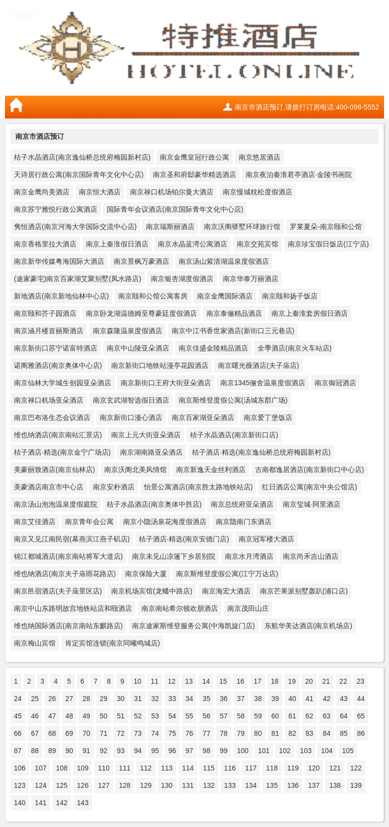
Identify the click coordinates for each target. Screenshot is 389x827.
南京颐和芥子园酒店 (45, 313)
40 (292, 699)
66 (18, 733)
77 (206, 733)
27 (69, 699)
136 (293, 785)
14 (206, 681)
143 (82, 803)
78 (224, 733)
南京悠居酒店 (259, 157)
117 (251, 768)
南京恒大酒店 (100, 192)
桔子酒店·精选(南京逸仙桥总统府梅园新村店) (261, 452)
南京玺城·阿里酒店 (311, 504)
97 (190, 751)
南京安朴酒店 (113, 487)
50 (104, 716)
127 (103, 785)
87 (18, 751)
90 (69, 751)
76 (190, 733)
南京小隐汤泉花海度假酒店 (164, 522)
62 (310, 716)
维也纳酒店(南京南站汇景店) (58, 435)
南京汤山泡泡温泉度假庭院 (55, 504)
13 (189, 681)
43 (344, 699)
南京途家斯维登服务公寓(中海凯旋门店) (193, 626)
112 (145, 768)
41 (310, 699)
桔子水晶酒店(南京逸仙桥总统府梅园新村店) (82, 157)
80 (258, 733)
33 (172, 699)
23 (361, 681)
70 (86, 733)
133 (230, 785)
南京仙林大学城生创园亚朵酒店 (62, 383)
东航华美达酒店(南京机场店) (308, 626)
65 (361, 716)
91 (86, 751)
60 (275, 716)
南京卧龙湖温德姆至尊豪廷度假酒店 (141, 313)
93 (121, 751)
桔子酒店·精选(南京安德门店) (184, 539)
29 (104, 699)
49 (86, 716)
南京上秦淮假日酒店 (117, 244)
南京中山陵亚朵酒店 (138, 348)
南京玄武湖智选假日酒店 (131, 400)
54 (172, 716)
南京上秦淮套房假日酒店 (309, 313)
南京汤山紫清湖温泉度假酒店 (224, 261)
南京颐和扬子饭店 (290, 296)
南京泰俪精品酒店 (234, 313)
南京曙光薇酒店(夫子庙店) (258, 365)
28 (86, 699)
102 (284, 751)
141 (40, 803)
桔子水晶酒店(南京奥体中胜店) (154, 504)
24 (18, 699)
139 (356, 785)
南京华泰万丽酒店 (250, 279)
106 (19, 768)
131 (188, 785)
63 (326, 716)
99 (224, 751)
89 (52, 751)
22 (343, 681)
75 (172, 733)
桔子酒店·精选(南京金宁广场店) (62, 452)
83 (310, 733)
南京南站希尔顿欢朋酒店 (179, 608)
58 (241, 716)
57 (224, 716)
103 (306, 751)
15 (223, 681)
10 (137, 681)
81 (275, 733)
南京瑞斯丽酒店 (170, 227)
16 (241, 681)
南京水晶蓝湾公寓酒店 (192, 244)
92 (104, 751)
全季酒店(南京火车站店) (294, 348)
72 (121, 733)
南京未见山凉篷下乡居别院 (173, 556)
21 (326, 681)
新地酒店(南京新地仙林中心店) (61, 296)
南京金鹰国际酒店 (225, 296)
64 (344, 716)
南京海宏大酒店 (226, 591)
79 (241, 733)
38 (258, 699)
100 (243, 751)
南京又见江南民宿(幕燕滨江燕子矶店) (72, 539)
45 (18, 716)
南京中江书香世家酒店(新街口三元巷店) (233, 331)
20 (309, 681)
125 (61, 785)
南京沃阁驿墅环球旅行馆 (242, 227)
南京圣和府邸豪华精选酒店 (194, 174)
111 (124, 768)
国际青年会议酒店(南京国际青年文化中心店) (175, 209)
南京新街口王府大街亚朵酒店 (166, 383)
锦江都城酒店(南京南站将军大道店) (68, 556)
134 (251, 785)
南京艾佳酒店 (35, 522)
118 (271, 768)
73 (138, 733)
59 (258, 716)
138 (334, 785)
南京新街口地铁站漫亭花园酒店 (159, 365)
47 (52, 716)
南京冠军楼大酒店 (266, 539)
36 (224, 699)
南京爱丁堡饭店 (268, 417)
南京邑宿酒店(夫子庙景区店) (58, 591)
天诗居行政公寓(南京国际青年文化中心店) (78, 174)
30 (121, 699)
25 (35, 699)
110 (103, 768)
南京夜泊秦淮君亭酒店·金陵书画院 (299, 174)
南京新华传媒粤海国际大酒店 (59, 261)
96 (172, 751)
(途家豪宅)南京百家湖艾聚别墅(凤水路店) (77, 279)
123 (19, 785)
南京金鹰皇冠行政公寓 (194, 157)
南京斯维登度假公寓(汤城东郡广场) (233, 400)
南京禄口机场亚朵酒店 (48, 400)
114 (188, 768)
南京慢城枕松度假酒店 (257, 192)
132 (208, 785)
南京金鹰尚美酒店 (41, 192)
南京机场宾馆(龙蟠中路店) (151, 591)
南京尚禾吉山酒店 (310, 556)
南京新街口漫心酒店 (131, 417)
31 (138, 699)
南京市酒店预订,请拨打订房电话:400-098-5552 (307, 107)
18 (275, 681)
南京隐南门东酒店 (243, 522)
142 (61, 803)
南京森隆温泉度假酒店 (127, 331)
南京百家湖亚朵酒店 (203, 417)
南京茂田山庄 (248, 608)
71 (104, 733)
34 (190, 699)
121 (334, 768)
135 (271, 785)
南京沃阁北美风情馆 (135, 469)
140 (19, 803)
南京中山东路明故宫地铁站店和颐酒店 (73, 608)
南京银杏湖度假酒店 (182, 279)
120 (314, 768)
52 (138, 716)
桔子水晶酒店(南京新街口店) (234, 435)
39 (275, 699)
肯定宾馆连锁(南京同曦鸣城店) (112, 643)
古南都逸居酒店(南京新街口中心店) (309, 469)
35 (206, 699)
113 (167, 768)
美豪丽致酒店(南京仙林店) (54, 469)
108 (61, 768)
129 (145, 785)
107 (40, 768)
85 (344, 733)
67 (35, 733)
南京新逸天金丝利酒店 (211, 469)
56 (206, 716)
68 (52, 733)
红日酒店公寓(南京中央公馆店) (309, 487)
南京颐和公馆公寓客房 (153, 296)
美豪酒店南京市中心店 (48, 487)
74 (155, 733)
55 (190, 716)
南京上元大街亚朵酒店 (146, 435)
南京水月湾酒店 (249, 556)
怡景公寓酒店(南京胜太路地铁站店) (198, 487)
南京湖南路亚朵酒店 (151, 452)
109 (82, 768)
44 (361, 699)
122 (356, 768)
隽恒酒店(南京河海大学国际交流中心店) (75, 227)
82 (292, 733)
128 (124, 785)
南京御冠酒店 (335, 383)
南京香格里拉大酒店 (45, 244)
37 (241, 699)
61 (292, 716)
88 (35, 751)
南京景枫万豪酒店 (141, 261)
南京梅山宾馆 (35, 643)
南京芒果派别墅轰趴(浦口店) (304, 591)
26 (52, 699)
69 (69, 733)
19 (292, 681)
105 (347, 751)
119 (293, 768)
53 (155, 716)
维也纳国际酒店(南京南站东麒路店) (68, 626)
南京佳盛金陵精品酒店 (213, 348)
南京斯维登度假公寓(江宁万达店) (227, 574)
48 (69, 716)
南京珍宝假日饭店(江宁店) (328, 244)
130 (167, 785)
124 (40, 785)
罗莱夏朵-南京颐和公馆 (326, 227)
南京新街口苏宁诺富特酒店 (55, 348)
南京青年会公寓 (89, 522)
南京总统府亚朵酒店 (242, 504)
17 (257, 681)
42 (326, 699)
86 (361, 733)
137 (314, 785)
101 (263, 751)
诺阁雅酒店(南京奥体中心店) (58, 365)
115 (208, 768)
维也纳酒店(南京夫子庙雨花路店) (65, 574)
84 (326, 733)
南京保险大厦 (146, 574)
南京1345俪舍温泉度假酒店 (262, 383)
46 (35, 716)
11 (155, 681)
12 (172, 681)
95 (155, 751)
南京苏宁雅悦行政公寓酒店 (55, 209)
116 (230, 768)
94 (138, 751)
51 (121, 716)
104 (326, 751)
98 (206, 751)
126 (82, 785)
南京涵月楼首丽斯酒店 (48, 331)
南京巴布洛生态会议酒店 (52, 417)
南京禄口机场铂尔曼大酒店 (171, 192)
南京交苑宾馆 (257, 244)
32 (155, 699)
